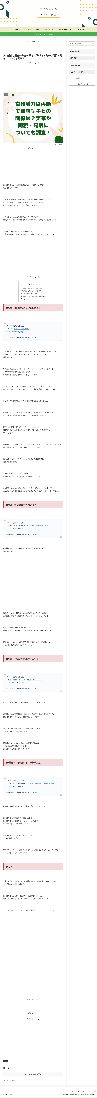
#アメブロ (18, 330)
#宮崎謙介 (25, 330)
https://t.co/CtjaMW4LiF (14, 530)
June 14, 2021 (33, 690)
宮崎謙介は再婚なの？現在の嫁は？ (33, 288)
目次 (30, 284)
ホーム (69, 1092)
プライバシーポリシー (79, 1092)
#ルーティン (37, 681)
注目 (5, 1062)
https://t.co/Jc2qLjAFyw (14, 788)
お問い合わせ (91, 1092)
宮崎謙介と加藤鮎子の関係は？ (32, 291)
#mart (53, 785)
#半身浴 (30, 681)
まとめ (24, 300)
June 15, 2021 (33, 536)
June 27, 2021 (33, 339)
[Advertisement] (33, 76)
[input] (82, 43)
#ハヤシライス (46, 527)
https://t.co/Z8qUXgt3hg (14, 333)
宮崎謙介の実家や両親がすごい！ (32, 294)
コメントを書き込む (33, 1075)
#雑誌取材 (46, 785)
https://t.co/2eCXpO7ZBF (15, 684)
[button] (93, 43)
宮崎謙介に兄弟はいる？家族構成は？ (34, 297)
